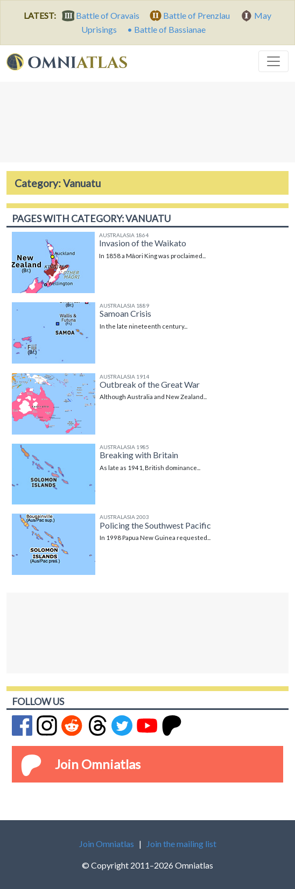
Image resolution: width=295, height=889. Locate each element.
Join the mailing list (181, 843)
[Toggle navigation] (273, 61)
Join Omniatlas (98, 764)
